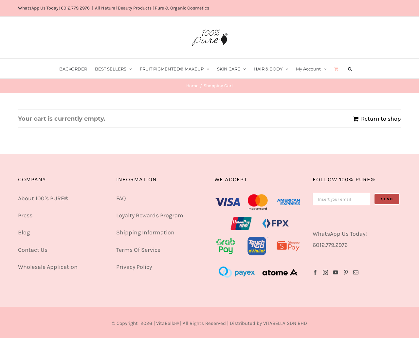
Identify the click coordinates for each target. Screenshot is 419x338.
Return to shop (381, 118)
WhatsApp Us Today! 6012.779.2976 (54, 8)
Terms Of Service (138, 249)
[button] (350, 68)
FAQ (121, 198)
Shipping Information (145, 232)
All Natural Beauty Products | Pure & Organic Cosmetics (152, 8)
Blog (24, 232)
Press (25, 215)
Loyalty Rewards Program (149, 215)
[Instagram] (325, 272)
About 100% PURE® (43, 198)
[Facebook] (315, 272)
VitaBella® (167, 323)
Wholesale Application (48, 266)
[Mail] (355, 272)
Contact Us (32, 249)
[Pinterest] (345, 272)
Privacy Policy (134, 266)
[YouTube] (335, 272)
